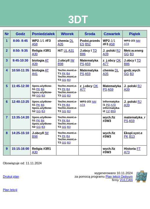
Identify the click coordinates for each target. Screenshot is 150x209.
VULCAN (126, 180)
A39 (106, 54)
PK (63, 73)
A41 (35, 73)
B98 (60, 64)
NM (138, 40)
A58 (35, 44)
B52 (88, 44)
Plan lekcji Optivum (119, 176)
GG (126, 54)
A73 (127, 152)
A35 (60, 44)
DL (71, 40)
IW (72, 60)
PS (82, 64)
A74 (126, 43)
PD (108, 104)
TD (95, 50)
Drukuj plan (11, 176)
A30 (35, 54)
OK (118, 60)
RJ (118, 50)
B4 (68, 73)
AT (47, 60)
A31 (71, 50)
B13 (132, 136)
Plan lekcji (10, 190)
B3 (131, 54)
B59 (113, 111)
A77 (106, 64)
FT (138, 148)
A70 (113, 104)
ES (82, 44)
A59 (88, 64)
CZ (108, 111)
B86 (83, 54)
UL (66, 50)
